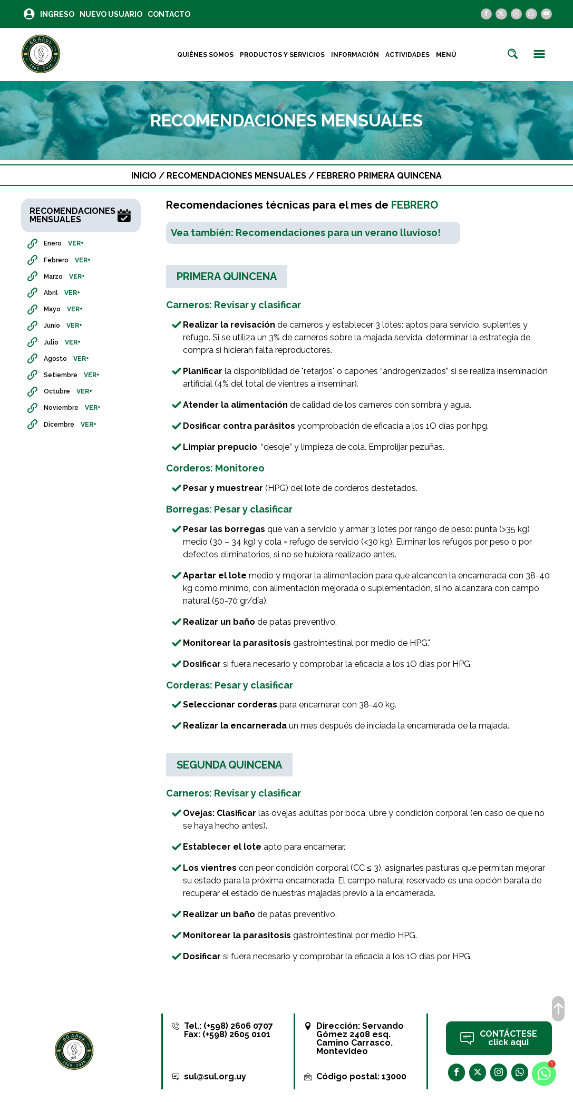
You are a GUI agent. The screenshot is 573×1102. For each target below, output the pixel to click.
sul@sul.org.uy (215, 1076)
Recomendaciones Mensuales (236, 176)
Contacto (169, 14)
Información (355, 54)
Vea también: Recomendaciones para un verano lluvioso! (306, 232)
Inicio (144, 176)
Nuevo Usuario (111, 14)
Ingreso (57, 14)
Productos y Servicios (282, 54)
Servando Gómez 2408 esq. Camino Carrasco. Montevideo (360, 1038)
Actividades (407, 54)
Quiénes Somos (205, 54)
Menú (446, 54)
